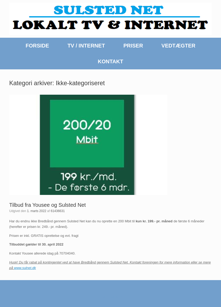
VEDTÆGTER (178, 46)
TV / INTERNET (86, 46)
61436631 (58, 211)
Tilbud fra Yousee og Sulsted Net (47, 205)
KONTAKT (110, 61)
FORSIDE (37, 46)
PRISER (133, 46)
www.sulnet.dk (25, 268)
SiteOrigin (108, 296)
